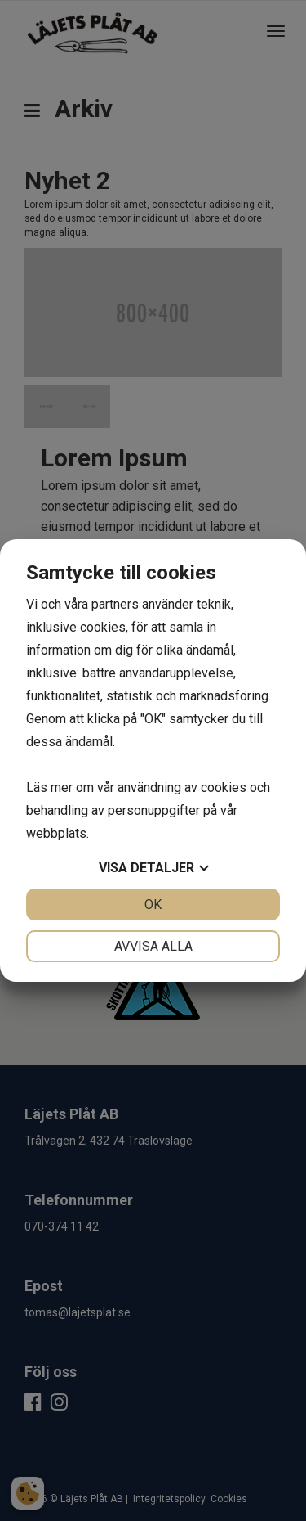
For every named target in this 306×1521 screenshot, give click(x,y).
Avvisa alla (153, 946)
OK (153, 904)
